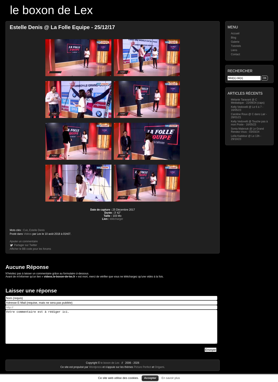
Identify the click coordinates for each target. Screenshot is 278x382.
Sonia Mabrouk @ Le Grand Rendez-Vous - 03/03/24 (247, 130)
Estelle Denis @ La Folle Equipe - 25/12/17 (62, 27)
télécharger (116, 218)
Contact (235, 54)
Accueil (235, 33)
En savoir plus (171, 378)
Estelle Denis (37, 230)
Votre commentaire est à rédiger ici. (111, 330)
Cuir (25, 230)
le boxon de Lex (51, 10)
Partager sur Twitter (25, 245)
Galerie (235, 41)
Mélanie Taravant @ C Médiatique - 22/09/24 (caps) (248, 101)
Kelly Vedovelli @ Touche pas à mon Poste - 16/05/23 (249, 123)
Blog (233, 37)
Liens (234, 50)
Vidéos (27, 233)
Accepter (150, 378)
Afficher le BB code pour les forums (30, 248)
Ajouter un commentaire (24, 241)
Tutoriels (236, 46)
